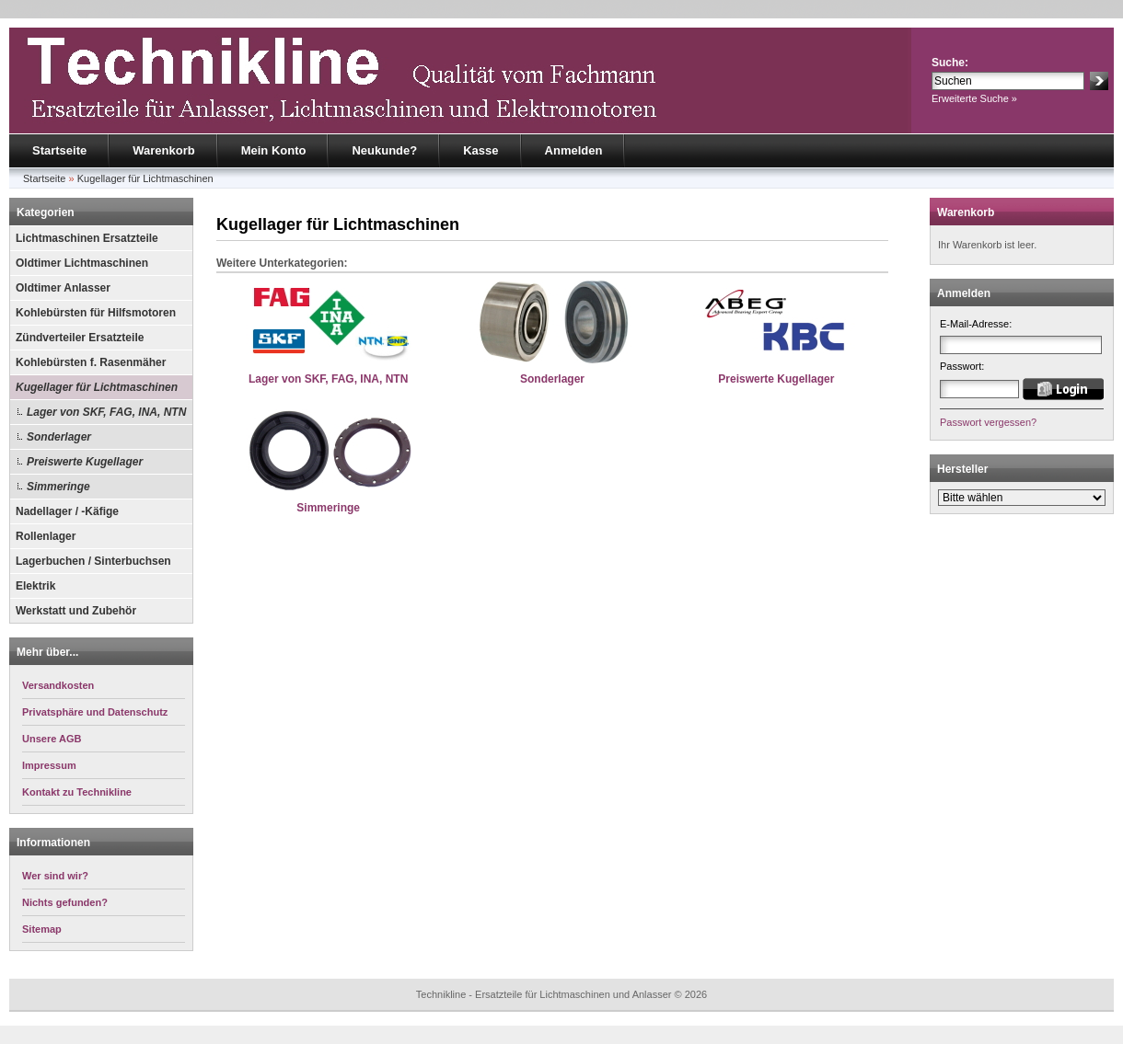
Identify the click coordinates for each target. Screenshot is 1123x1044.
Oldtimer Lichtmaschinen (82, 263)
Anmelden (574, 150)
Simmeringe (58, 486)
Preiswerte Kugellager (85, 461)
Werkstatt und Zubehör (76, 610)
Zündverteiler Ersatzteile (80, 337)
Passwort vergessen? (988, 422)
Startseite (59, 150)
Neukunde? (384, 150)
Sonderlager (59, 436)
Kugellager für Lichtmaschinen (145, 178)
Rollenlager (45, 536)
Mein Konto (274, 150)
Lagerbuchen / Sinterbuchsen (93, 561)
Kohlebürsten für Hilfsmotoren (96, 312)
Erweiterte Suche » (974, 98)
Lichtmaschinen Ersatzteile (87, 238)
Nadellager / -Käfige (67, 511)
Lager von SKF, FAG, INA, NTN (106, 412)
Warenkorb (163, 150)
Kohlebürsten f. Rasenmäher (91, 362)
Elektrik (35, 585)
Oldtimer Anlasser (63, 287)
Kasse (480, 150)
